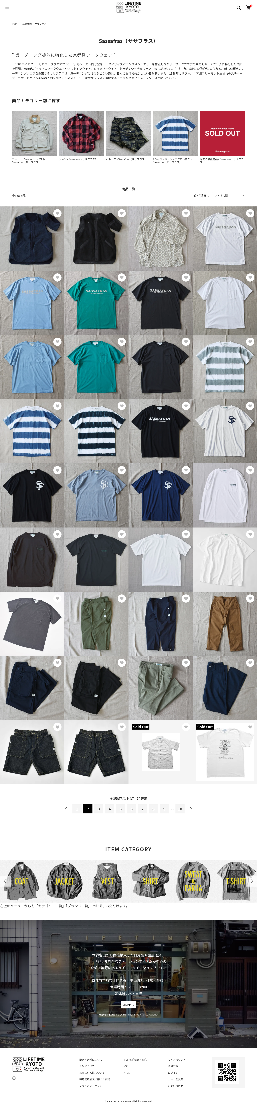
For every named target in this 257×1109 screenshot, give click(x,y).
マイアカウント (177, 1059)
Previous (5, 881)
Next (251, 881)
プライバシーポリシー (92, 1086)
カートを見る (175, 1079)
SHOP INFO (128, 1004)
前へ (66, 808)
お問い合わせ (175, 1086)
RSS (126, 1066)
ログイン (173, 1072)
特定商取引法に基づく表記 (94, 1079)
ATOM (127, 1072)
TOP (14, 23)
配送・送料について (90, 1059)
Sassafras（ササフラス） (35, 23)
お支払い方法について (92, 1072)
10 (180, 808)
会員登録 (173, 1066)
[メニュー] (7, 7)
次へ (190, 808)
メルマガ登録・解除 (135, 1059)
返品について (87, 1066)
